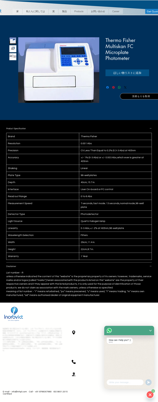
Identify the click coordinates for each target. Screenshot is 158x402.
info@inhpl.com (19, 392)
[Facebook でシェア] (107, 87)
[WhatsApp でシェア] (119, 87)
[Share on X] (125, 87)
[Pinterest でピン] (113, 87)
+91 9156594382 (87, 360)
